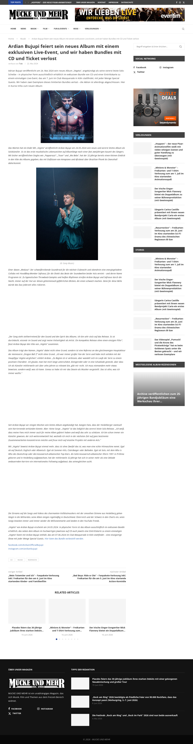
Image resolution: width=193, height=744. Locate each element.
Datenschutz (127, 2)
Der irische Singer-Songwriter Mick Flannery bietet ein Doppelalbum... (107, 629)
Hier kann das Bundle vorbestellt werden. (64, 538)
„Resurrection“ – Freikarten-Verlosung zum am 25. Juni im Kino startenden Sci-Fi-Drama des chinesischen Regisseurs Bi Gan (169, 233)
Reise (75, 28)
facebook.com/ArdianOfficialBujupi (25, 544)
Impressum (113, 2)
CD (11, 560)
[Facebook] (176, 2)
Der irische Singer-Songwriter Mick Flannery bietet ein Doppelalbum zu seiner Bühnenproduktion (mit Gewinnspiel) (168, 194)
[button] (25, 2)
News (23, 28)
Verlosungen (92, 28)
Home (13, 28)
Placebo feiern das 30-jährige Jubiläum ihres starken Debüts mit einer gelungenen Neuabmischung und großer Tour (134, 680)
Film (45, 28)
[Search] (183, 29)
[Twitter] (184, 2)
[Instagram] (180, 2)
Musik (33, 28)
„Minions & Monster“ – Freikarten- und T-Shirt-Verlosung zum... (67, 629)
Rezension (32, 560)
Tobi (21, 63)
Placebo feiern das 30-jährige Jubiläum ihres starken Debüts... (62, 2)
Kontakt (102, 2)
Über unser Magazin (85, 2)
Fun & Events (60, 28)
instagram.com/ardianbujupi (22, 548)
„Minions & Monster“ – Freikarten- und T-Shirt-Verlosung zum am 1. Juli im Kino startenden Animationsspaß (169, 173)
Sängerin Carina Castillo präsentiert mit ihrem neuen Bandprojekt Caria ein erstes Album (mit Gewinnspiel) (169, 214)
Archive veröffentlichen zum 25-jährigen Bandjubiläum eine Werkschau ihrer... (159, 397)
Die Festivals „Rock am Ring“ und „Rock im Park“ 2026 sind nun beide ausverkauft (135, 715)
